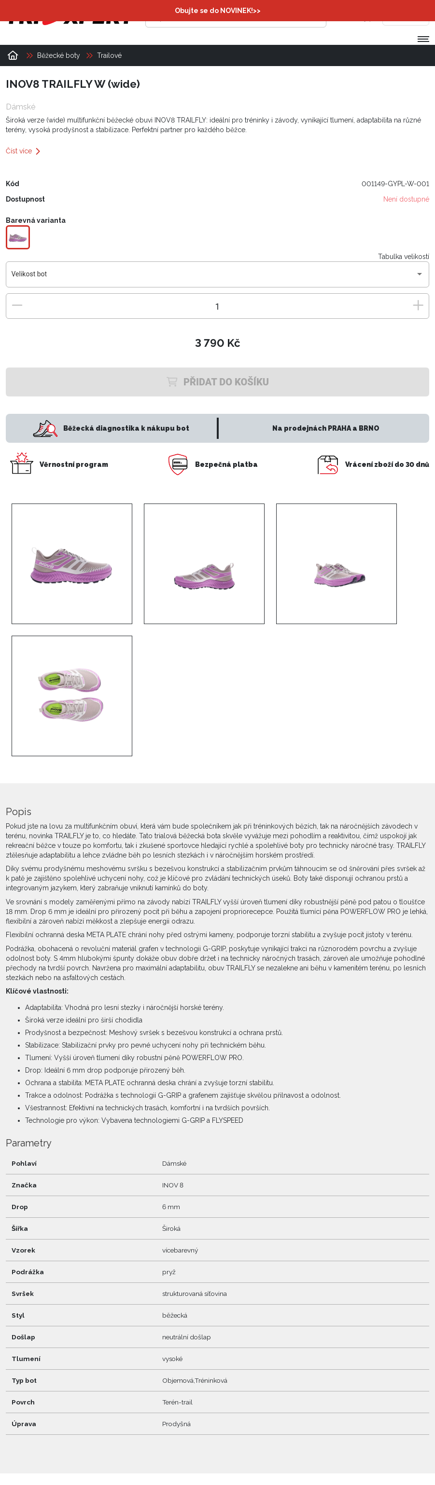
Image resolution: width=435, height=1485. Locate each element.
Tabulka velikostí (403, 256)
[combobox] (218, 278)
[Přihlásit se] (347, 17)
